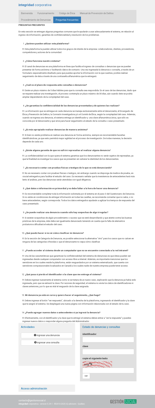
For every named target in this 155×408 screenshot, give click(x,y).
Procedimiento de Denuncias (36, 20)
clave (85, 346)
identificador (89, 334)
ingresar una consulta (46, 342)
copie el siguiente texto (95, 358)
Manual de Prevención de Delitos (97, 13)
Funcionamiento (46, 13)
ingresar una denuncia (47, 335)
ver (86, 376)
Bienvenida (27, 13)
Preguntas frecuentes (68, 19)
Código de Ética (67, 13)
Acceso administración (34, 388)
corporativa (35, 5)
